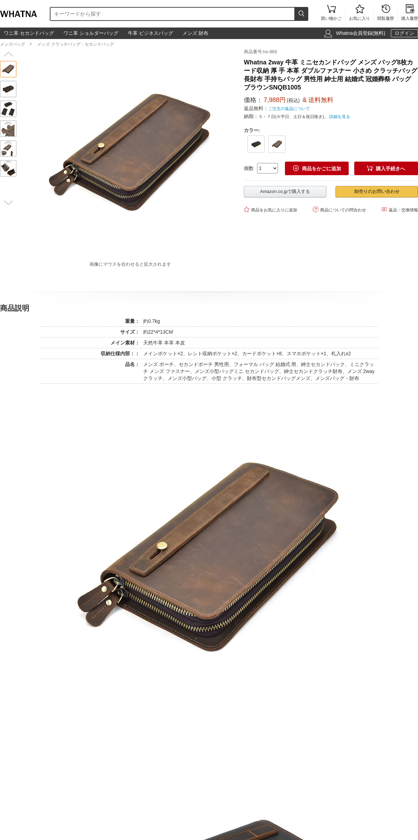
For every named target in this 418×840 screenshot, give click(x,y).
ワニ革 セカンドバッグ (29, 33)
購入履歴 (409, 13)
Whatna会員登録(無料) (360, 33)
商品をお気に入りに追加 (270, 209)
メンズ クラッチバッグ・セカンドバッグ (75, 44)
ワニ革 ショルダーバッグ (90, 33)
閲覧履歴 (385, 13)
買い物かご (331, 13)
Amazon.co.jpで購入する (285, 191)
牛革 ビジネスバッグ (150, 33)
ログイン (404, 33)
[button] (8, 54)
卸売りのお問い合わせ (377, 191)
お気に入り (359, 13)
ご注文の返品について (289, 108)
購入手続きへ (386, 168)
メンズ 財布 (195, 33)
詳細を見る (339, 116)
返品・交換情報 (399, 209)
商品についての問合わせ (339, 209)
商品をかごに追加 (317, 168)
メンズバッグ (12, 44)
